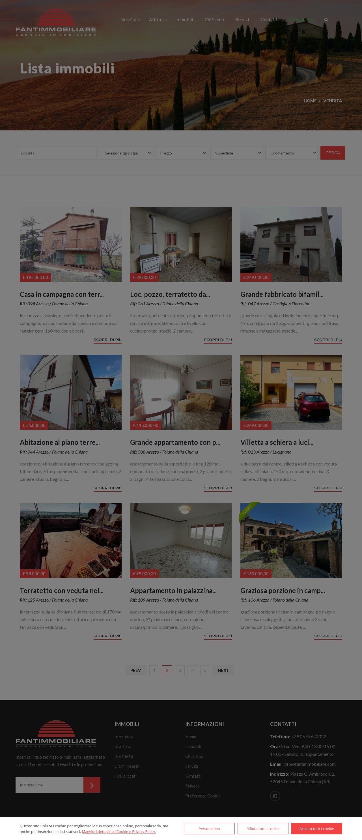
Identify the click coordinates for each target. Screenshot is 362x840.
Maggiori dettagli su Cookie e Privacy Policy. (119, 831)
